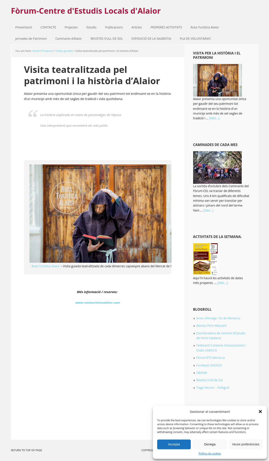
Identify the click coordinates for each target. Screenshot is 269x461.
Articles (136, 27)
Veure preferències (245, 444)
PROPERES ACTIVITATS (164, 27)
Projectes (69, 27)
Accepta (174, 444)
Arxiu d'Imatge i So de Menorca (218, 318)
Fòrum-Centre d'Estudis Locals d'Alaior (86, 10)
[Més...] (214, 118)
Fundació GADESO (209, 365)
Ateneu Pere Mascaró (211, 325)
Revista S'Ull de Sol (209, 380)
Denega (210, 444)
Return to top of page (26, 450)
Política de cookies (210, 453)
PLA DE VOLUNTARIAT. (196, 38)
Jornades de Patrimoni (31, 38)
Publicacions (112, 27)
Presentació (23, 27)
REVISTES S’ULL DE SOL (107, 38)
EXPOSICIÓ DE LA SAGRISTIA (151, 38)
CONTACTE (48, 27)
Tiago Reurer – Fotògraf (212, 388)
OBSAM (201, 373)
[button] (260, 411)
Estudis (89, 27)
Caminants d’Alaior (68, 38)
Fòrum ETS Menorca (210, 358)
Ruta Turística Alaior (205, 27)
